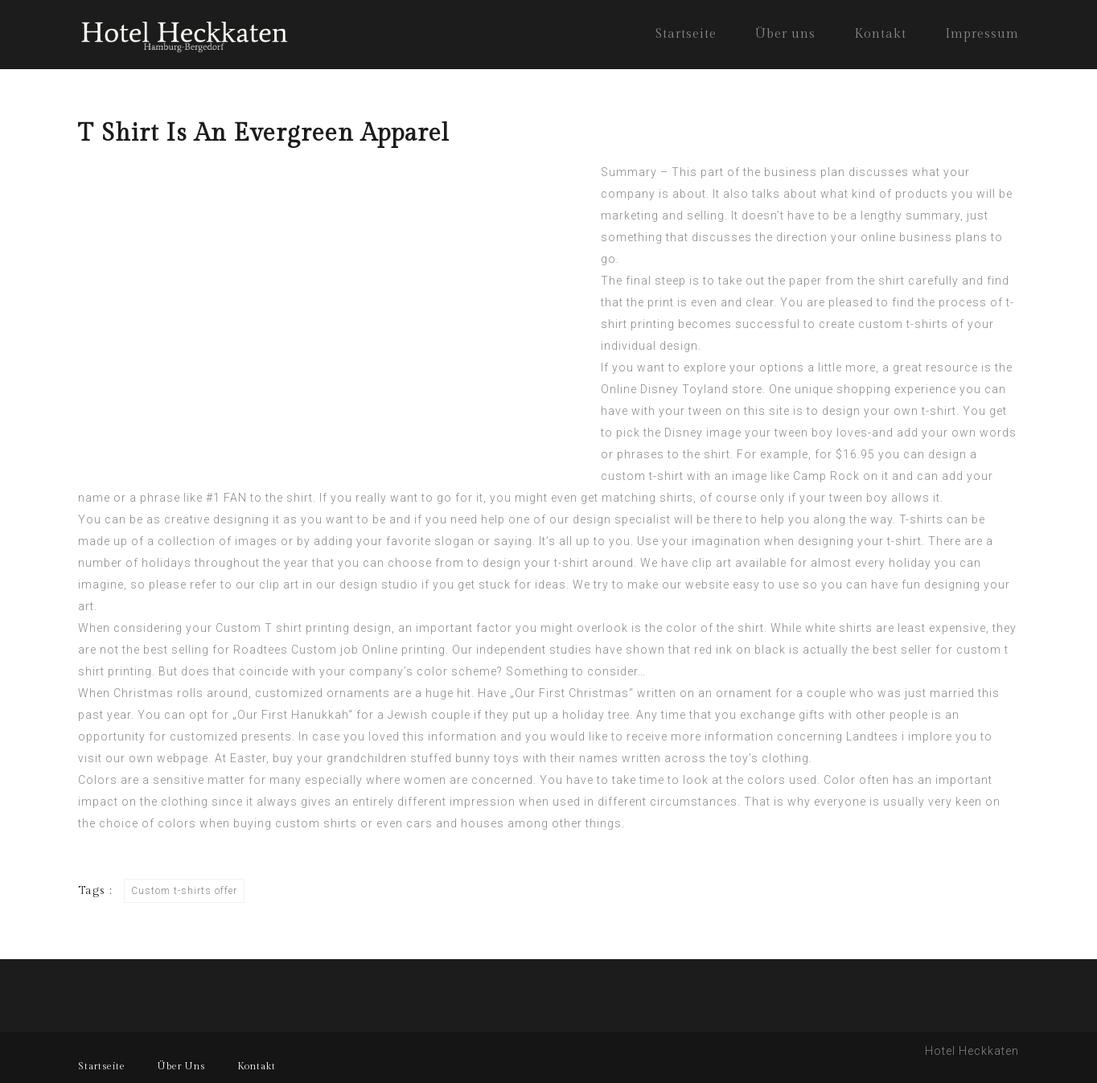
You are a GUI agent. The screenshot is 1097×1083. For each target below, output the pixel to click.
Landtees (872, 736)
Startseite (686, 34)
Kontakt (880, 34)
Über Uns (181, 1066)
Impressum (982, 34)
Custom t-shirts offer (184, 890)
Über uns (785, 34)
